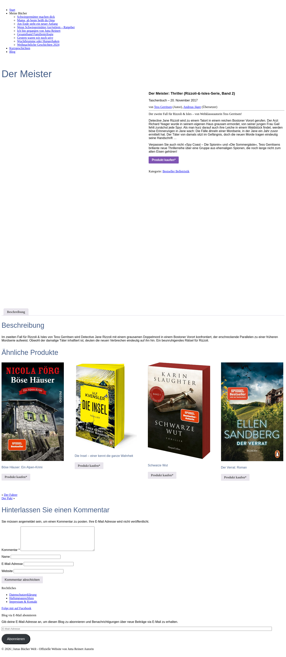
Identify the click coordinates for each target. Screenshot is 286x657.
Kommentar (11, 554)
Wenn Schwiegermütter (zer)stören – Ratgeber (46, 27)
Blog (12, 51)
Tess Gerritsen (163, 107)
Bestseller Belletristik (176, 171)
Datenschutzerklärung (22, 599)
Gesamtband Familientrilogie (35, 34)
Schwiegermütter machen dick (36, 16)
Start (12, 9)
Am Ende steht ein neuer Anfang (37, 23)
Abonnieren (16, 644)
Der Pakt (7, 498)
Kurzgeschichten (19, 48)
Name (6, 561)
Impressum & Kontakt (23, 606)
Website (7, 575)
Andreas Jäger (192, 107)
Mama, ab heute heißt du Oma (36, 20)
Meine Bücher (18, 13)
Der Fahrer (10, 494)
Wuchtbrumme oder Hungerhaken (38, 41)
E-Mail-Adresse (12, 568)
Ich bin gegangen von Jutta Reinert (39, 30)
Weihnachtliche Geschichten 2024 (38, 44)
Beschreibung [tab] (16, 312)
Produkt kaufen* (164, 160)
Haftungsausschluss (21, 602)
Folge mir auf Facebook (16, 613)
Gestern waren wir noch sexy (35, 37)
